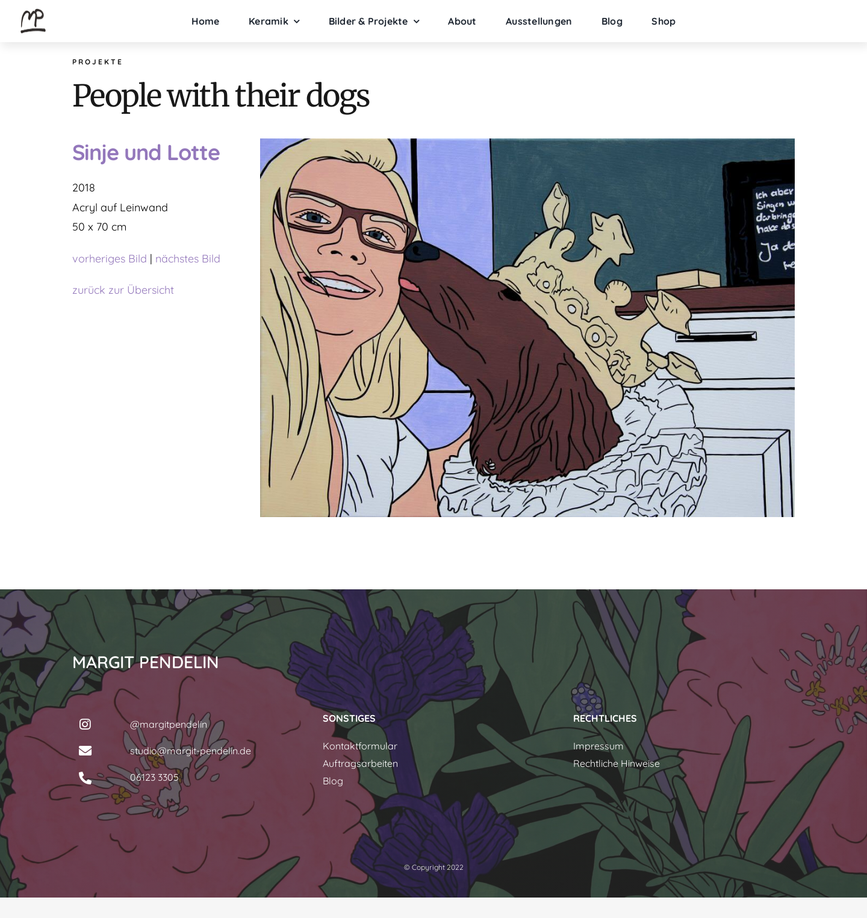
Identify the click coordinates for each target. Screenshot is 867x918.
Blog (333, 781)
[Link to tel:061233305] (85, 778)
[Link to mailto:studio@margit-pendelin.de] (85, 751)
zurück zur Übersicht (123, 290)
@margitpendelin (168, 724)
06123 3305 (154, 777)
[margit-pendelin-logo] (33, 11)
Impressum (598, 746)
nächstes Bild (187, 258)
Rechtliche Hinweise (616, 763)
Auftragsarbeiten (360, 763)
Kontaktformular (360, 746)
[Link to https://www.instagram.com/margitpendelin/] (85, 724)
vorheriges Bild (109, 258)
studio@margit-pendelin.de (190, 751)
